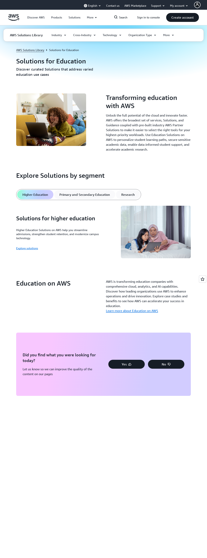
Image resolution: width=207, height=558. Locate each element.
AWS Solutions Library (30, 50)
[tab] (35, 194)
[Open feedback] (202, 279)
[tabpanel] (103, 233)
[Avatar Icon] (197, 5)
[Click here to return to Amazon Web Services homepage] (13, 19)
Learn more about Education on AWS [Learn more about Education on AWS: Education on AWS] (132, 311)
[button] (36, 17)
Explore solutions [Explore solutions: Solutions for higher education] (27, 248)
